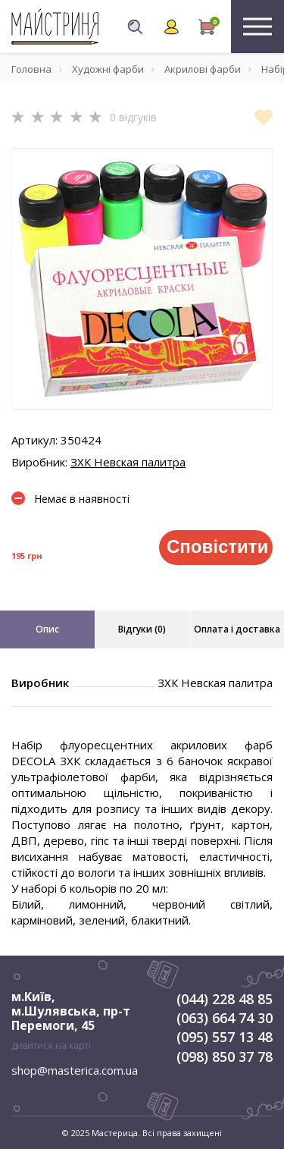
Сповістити (217, 546)
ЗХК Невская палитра (128, 461)
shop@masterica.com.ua (74, 1070)
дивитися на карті (51, 1045)
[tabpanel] (142, 279)
